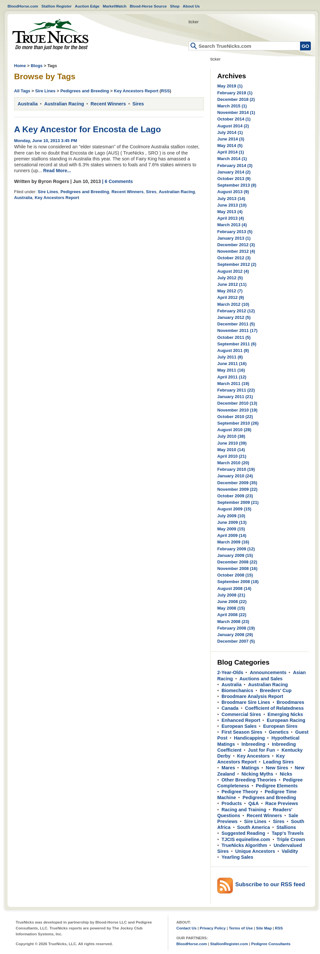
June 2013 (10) (232, 205)
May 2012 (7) (229, 290)
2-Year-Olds (230, 672)
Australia (28, 103)
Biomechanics (237, 690)
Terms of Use (241, 928)
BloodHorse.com (23, 6)
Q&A (253, 803)
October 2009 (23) (235, 495)
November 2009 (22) (237, 489)
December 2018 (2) (236, 99)
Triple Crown (291, 839)
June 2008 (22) (232, 601)
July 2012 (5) (230, 277)
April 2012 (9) (230, 297)
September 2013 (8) (236, 185)
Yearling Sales (237, 857)
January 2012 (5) (234, 317)
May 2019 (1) (229, 85)
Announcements (268, 672)
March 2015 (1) (232, 105)
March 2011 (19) (233, 383)
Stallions (286, 827)
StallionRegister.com (229, 944)
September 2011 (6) (236, 343)
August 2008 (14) (234, 588)
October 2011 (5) (234, 337)
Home (50, 34)
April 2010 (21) (231, 456)
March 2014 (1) (232, 158)
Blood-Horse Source (148, 6)
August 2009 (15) (234, 508)
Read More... (57, 170)
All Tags (22, 90)
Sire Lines (45, 90)
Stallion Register (57, 6)
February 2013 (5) (235, 231)
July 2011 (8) (230, 357)
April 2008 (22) (231, 614)
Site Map (264, 928)
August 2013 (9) (233, 191)
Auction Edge (87, 6)
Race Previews (281, 803)
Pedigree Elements (277, 785)
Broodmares (290, 702)
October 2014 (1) (234, 119)
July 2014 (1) (230, 132)
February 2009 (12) (236, 548)
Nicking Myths (257, 774)
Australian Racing (64, 103)
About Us (191, 6)
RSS (165, 90)
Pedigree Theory (240, 791)
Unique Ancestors (255, 851)
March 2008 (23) (233, 621)
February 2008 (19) (236, 628)
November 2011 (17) (237, 330)
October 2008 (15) (235, 575)
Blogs (37, 65)
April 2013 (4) (230, 218)
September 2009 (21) (237, 502)
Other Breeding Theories (249, 779)
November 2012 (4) (236, 251)
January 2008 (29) (235, 634)
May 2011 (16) (231, 370)
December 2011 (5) (236, 323)
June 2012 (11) (232, 284)
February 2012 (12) (236, 310)
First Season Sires (242, 732)
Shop (174, 6)
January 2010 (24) (235, 475)
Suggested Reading (243, 833)
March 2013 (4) (232, 224)
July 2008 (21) (231, 595)
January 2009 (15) (235, 555)
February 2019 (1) (235, 92)
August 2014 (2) (233, 125)
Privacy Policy (212, 928)
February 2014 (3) (235, 165)
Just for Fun (261, 750)
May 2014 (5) (229, 145)
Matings (250, 767)
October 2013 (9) (234, 178)
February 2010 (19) (236, 469)
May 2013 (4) (229, 211)
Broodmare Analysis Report (252, 696)
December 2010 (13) (237, 403)
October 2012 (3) (234, 257)
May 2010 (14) (231, 449)
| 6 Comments (117, 181)
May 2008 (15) (231, 608)
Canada (230, 708)
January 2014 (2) (234, 172)
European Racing (286, 720)
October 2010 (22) (235, 416)
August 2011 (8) (233, 350)
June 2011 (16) (232, 363)
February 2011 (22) (236, 390)
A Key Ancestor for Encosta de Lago (87, 129)
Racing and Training (244, 809)
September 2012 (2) (236, 264)
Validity (290, 851)
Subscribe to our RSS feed (270, 884)
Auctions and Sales (261, 678)
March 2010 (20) (233, 462)
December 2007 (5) (236, 641)
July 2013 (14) (231, 198)
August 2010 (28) (234, 429)
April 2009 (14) (231, 535)
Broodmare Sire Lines (246, 702)
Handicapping (249, 738)
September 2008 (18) (237, 581)
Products (232, 803)
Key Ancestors (253, 756)
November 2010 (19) (237, 410)
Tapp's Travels (288, 833)
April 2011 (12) (231, 377)
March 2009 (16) (233, 542)
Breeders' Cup (276, 690)
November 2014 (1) (236, 112)
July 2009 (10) (231, 515)
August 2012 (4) (233, 271)
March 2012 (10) (233, 304)
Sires (138, 103)
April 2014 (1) (230, 152)
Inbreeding (253, 744)
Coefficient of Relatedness (274, 708)
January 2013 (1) (234, 238)
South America (253, 827)
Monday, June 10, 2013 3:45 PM (45, 140)
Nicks (286, 774)
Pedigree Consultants (271, 944)
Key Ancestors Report (136, 90)
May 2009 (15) (231, 528)
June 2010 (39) (232, 443)
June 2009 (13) (232, 522)
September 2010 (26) (237, 423)
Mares (228, 767)
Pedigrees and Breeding (84, 90)
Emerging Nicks (285, 714)
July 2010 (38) (231, 436)
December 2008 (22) (237, 562)
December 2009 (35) (237, 482)
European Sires (280, 726)
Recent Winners (108, 103)
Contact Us (186, 928)
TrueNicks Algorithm (244, 845)
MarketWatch (114, 6)
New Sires (277, 767)
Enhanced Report (241, 720)
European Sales (239, 726)
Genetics (279, 732)
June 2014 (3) (230, 139)
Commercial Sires (241, 714)
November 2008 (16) (237, 568)
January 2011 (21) (235, 396)
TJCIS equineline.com (246, 839)
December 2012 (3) (236, 244)
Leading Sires (278, 761)
